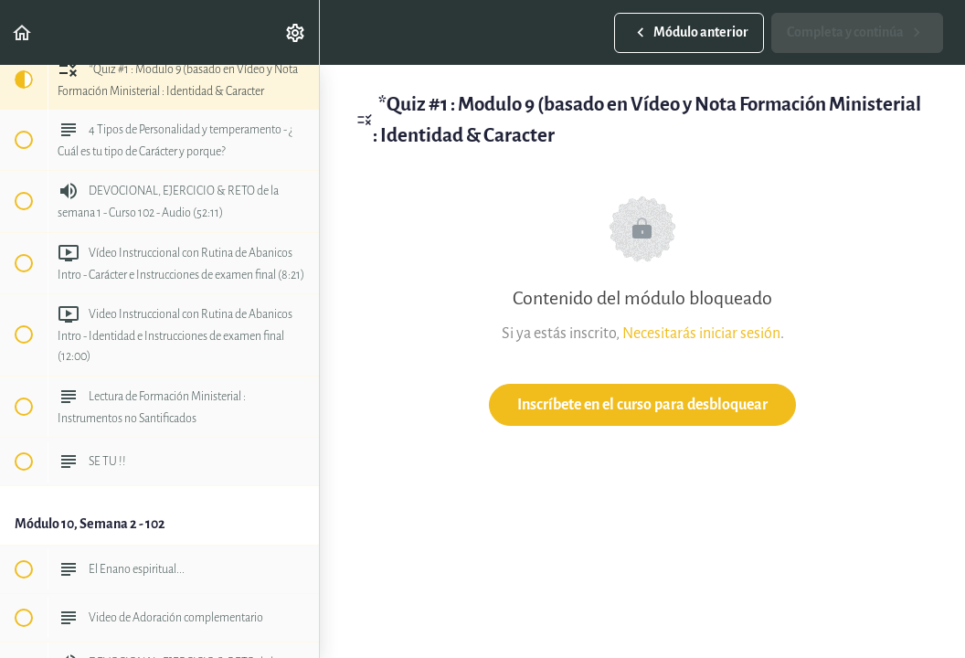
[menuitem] (296, 32)
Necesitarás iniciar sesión (701, 333)
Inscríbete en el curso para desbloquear (642, 404)
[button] (23, 32)
